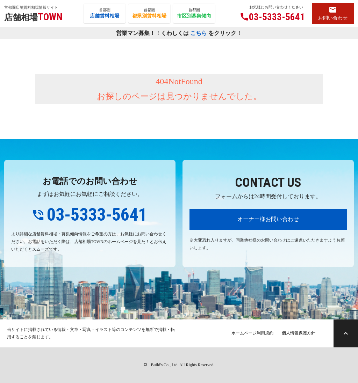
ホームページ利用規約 (252, 333)
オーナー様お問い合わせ (268, 219)
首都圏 (105, 14)
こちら (198, 33)
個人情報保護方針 (298, 333)
